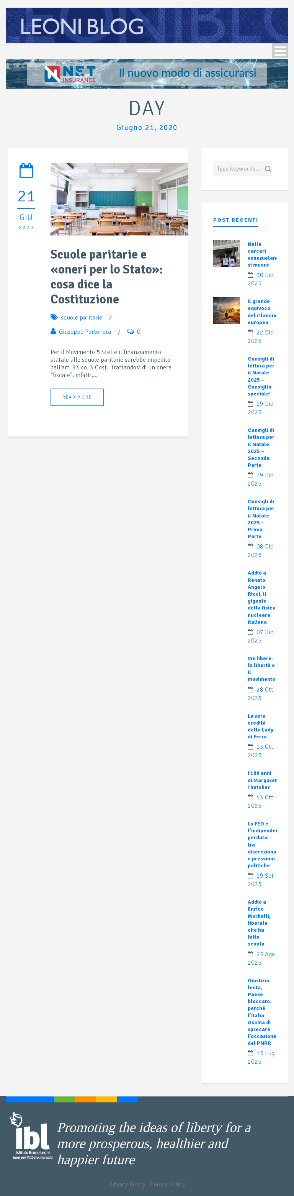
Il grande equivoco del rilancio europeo (262, 312)
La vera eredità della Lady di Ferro (260, 726)
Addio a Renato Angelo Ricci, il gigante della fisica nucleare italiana (262, 597)
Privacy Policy (127, 1184)
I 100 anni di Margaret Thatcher (262, 780)
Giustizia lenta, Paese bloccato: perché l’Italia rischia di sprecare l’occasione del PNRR (262, 1012)
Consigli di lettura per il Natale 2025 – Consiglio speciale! (261, 376)
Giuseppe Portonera (85, 332)
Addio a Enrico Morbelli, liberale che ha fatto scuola (259, 923)
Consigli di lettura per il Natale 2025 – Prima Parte (261, 519)
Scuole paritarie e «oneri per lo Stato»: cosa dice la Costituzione (107, 277)
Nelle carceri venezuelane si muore (263, 255)
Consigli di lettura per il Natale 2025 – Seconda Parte (261, 447)
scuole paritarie (81, 317)
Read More (77, 397)
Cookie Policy (167, 1184)
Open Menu (280, 50)
